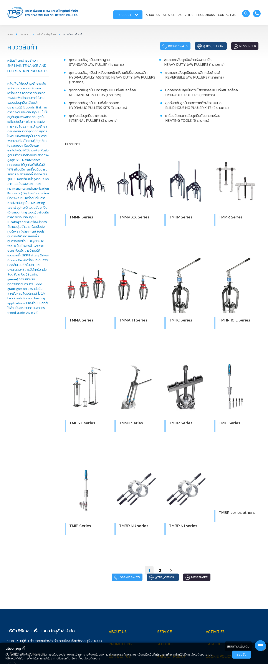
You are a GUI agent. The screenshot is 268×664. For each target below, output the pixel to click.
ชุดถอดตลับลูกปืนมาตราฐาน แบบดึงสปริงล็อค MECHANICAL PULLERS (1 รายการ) (102, 92)
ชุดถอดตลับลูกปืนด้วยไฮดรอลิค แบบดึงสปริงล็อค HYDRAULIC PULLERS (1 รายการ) (201, 92)
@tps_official (210, 46)
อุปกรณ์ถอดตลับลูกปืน (73, 34)
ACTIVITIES (185, 15)
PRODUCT (128, 15)
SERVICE (169, 15)
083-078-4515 (174, 46)
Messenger (244, 46)
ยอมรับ (241, 654)
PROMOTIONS (206, 15)
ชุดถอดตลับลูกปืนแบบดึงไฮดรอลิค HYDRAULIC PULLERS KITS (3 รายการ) (98, 105)
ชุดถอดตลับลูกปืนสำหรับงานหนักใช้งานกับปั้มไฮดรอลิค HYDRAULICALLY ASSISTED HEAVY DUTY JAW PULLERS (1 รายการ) (112, 77)
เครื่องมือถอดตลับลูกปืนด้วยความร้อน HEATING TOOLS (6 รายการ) (192, 118)
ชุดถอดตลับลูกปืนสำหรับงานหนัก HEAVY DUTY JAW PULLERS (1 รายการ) (194, 62)
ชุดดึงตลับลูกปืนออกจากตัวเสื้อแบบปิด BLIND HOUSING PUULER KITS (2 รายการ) (197, 105)
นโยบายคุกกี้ (162, 654)
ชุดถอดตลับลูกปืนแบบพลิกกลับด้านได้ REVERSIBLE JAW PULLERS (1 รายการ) (194, 75)
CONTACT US (227, 15)
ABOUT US (153, 15)
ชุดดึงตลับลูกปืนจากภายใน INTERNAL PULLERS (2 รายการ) (93, 118)
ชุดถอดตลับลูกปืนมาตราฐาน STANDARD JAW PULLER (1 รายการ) (96, 62)
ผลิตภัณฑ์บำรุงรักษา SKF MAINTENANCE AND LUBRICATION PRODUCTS (27, 65)
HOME (10, 34)
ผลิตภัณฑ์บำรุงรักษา (46, 34)
